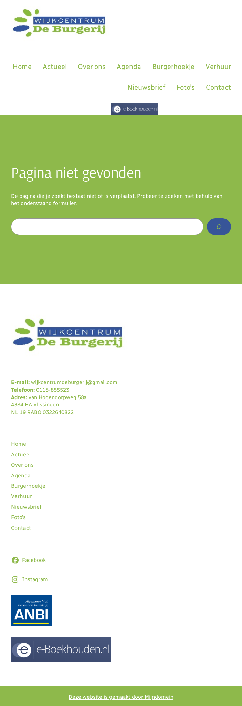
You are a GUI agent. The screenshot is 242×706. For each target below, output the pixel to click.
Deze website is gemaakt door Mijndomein (121, 697)
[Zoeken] (219, 226)
